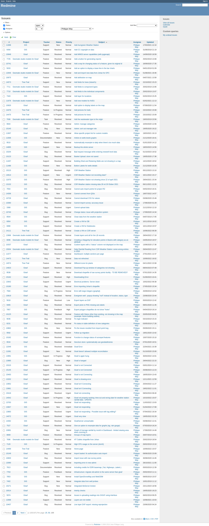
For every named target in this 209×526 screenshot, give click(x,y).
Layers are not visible (82, 500)
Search (178, 5)
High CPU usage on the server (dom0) (89, 444)
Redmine (97, 524)
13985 (8, 361)
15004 (8, 249)
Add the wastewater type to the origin (88, 119)
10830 (8, 458)
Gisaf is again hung (81, 356)
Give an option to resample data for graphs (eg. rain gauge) (97, 426)
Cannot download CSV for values (87, 198)
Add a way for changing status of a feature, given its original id (98, 64)
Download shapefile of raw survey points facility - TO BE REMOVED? (101, 272)
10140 (8, 129)
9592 (8, 333)
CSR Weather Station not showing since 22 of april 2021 (96, 180)
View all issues (168, 23)
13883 (8, 412)
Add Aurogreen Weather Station (86, 45)
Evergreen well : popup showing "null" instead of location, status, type (101, 296)
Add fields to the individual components (89, 91)
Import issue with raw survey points (87, 458)
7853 (8, 477)
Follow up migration (81, 333)
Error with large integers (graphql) (87, 291)
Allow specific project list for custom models (91, 133)
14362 (8, 421)
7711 (8, 87)
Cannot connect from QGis (84, 194)
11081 (8, 351)
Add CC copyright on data (84, 50)
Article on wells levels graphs (85, 138)
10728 (8, 198)
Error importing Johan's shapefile (87, 286)
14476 (8, 110)
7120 (8, 444)
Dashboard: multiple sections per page (89, 254)
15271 (8, 486)
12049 (8, 347)
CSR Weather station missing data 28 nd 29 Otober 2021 (96, 184)
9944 (8, 124)
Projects (8, 1)
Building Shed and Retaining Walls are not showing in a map (97, 161)
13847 (8, 407)
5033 (8, 68)
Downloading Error (81, 277)
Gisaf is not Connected (83, 365)
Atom (147, 519)
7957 (8, 310)
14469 (8, 449)
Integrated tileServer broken (85, 486)
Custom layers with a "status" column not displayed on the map (98, 245)
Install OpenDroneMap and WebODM (88, 477)
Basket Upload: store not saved (86, 156)
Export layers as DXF (82, 300)
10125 (8, 314)
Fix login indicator (81, 319)
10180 (8, 286)
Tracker (47, 42)
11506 (8, 138)
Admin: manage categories (84, 124)
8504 (8, 217)
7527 (8, 426)
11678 (8, 101)
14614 (8, 175)
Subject (102, 42)
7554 (8, 189)
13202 (8, 379)
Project (26, 42)
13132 (8, 184)
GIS (25, 45)
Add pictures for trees (82, 115)
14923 (8, 268)
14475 (8, 115)
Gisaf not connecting (82, 393)
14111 (8, 231)
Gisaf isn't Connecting (82, 384)
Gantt (165, 27)
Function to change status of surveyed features (92, 337)
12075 (8, 180)
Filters (7, 22)
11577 (8, 254)
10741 (8, 64)
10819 (8, 296)
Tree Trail (25, 82)
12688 (8, 500)
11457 (8, 161)
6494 (8, 50)
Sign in (205, 1)
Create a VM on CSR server (85, 231)
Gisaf (26, 54)
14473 (8, 259)
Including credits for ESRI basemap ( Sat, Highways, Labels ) (97, 467)
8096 (8, 240)
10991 (8, 430)
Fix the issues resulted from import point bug (91, 328)
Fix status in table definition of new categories (91, 324)
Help (14, 1)
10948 (8, 54)
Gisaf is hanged (80, 361)
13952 (8, 384)
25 (46, 513)
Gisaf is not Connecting (83, 375)
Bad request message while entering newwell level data (95, 152)
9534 (8, 342)
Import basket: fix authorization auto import (90, 453)
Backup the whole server (83, 147)
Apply (6, 37)
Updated (150, 42)
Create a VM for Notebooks (84, 226)
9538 (8, 272)
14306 (8, 194)
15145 (8, 370)
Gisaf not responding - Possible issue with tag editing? (95, 412)
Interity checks (79, 491)
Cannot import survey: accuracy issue (88, 203)
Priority (69, 42)
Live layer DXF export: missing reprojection (90, 505)
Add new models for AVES (84, 101)
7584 (8, 291)
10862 (8, 328)
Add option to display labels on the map (89, 105)
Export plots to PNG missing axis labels (89, 305)
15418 (8, 393)
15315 (8, 365)
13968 (8, 235)
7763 (8, 472)
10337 (8, 245)
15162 (8, 277)
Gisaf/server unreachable (84, 421)
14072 (8, 416)
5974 (8, 495)
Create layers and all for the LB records (89, 235)
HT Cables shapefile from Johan (86, 440)
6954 (8, 221)
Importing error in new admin (85, 463)
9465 (8, 305)
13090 (8, 463)
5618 (8, 300)
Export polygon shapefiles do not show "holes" (92, 310)
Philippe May (137, 46)
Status (8, 25)
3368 (8, 208)
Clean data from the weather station (88, 217)
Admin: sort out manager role (85, 129)
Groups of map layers (82, 435)
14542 (8, 398)
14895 (8, 147)
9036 (8, 319)
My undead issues (170, 35)
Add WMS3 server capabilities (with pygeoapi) (92, 54)
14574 (8, 263)
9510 (8, 143)
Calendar (166, 25)
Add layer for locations (82, 96)
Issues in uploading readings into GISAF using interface (95, 495)
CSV (152, 519)
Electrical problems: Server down (87, 282)
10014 (8, 491)
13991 (8, 356)
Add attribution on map (83, 78)
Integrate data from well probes (86, 481)
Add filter (133, 25)
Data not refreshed (81, 259)
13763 (8, 402)
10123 (8, 156)
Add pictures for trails (82, 110)
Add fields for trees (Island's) (85, 82)
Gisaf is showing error (82, 379)
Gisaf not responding (82, 402)
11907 (8, 133)
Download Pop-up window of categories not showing (94, 268)
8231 (8, 324)
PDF (156, 519)
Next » (23, 513)
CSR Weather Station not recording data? (90, 175)
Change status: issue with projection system (91, 212)
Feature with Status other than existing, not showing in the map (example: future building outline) (98, 315)
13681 (8, 389)
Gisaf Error (78, 347)
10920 (8, 105)
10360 (8, 203)
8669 (8, 435)
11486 (8, 166)
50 (49, 513)
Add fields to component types (86, 87)
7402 (8, 481)
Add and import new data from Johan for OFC (91, 73)
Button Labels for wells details (85, 166)
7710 (8, 91)
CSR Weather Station (82, 170)
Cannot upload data (81, 208)
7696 (8, 440)
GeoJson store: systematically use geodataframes (93, 342)
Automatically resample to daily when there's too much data (97, 143)
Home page (78, 449)
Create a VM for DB (81, 221)
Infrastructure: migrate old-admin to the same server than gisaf (98, 472)
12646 (8, 73)
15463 (8, 375)
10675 (8, 78)
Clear (14, 37)
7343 (8, 96)
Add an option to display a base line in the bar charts (94, 68)
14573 (8, 82)
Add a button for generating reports (87, 59)
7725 (8, 59)
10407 (8, 505)
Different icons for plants (83, 263)
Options (7, 32)
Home (3, 1)
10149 (8, 453)
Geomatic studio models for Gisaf (25, 59)
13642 (8, 282)
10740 (8, 212)
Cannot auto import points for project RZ (89, 189)
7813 (8, 467)
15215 (8, 170)
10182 (8, 337)
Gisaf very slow (80, 416)
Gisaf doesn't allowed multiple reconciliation (91, 351)
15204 (8, 152)
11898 (8, 45)
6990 (8, 226)
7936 (8, 119)
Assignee (9, 28)
